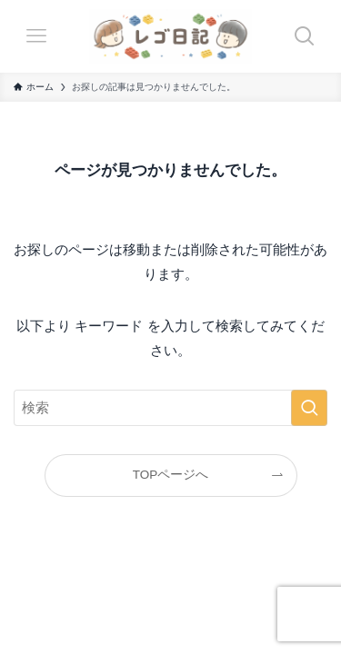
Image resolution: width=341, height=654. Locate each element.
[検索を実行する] (309, 408)
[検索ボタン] (304, 36)
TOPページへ (171, 474)
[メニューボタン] (36, 36)
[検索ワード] (170, 408)
